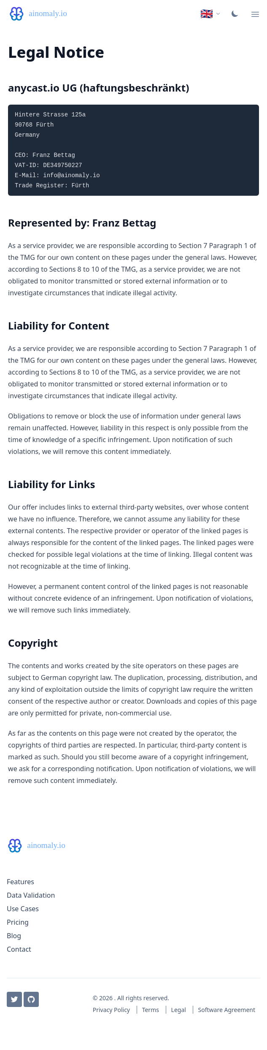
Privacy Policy (112, 1010)
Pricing (18, 922)
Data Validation (31, 895)
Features (20, 881)
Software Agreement (226, 1010)
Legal (179, 1010)
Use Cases (23, 908)
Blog (14, 935)
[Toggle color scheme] (235, 13)
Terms (151, 1010)
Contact (19, 949)
